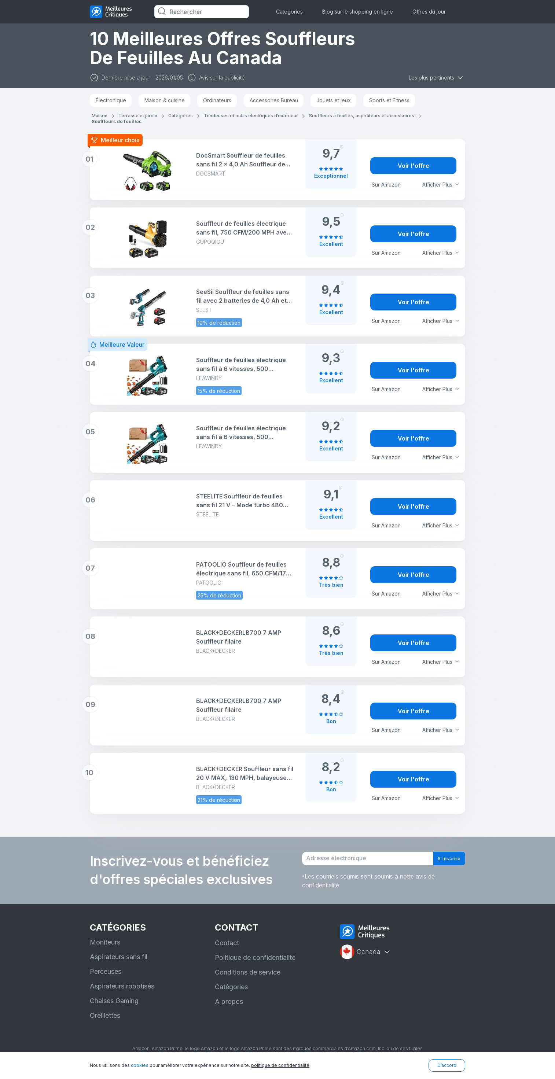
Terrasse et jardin (137, 115)
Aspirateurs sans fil (118, 964)
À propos (229, 1008)
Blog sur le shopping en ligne (357, 11)
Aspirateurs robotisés (122, 993)
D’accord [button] (446, 1065)
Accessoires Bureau (274, 100)
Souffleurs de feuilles (116, 121)
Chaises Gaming (114, 1008)
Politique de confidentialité (255, 964)
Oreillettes (105, 1022)
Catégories (289, 11)
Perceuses (105, 978)
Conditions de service (247, 979)
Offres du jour (429, 11)
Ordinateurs (217, 100)
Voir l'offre (413, 165)
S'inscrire (443, 862)
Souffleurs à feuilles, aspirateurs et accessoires (361, 115)
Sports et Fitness (389, 100)
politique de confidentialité (280, 1065)
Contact (227, 950)
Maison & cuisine (164, 100)
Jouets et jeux (333, 100)
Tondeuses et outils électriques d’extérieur (251, 115)
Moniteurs (105, 949)
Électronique (111, 100)
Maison (99, 115)
